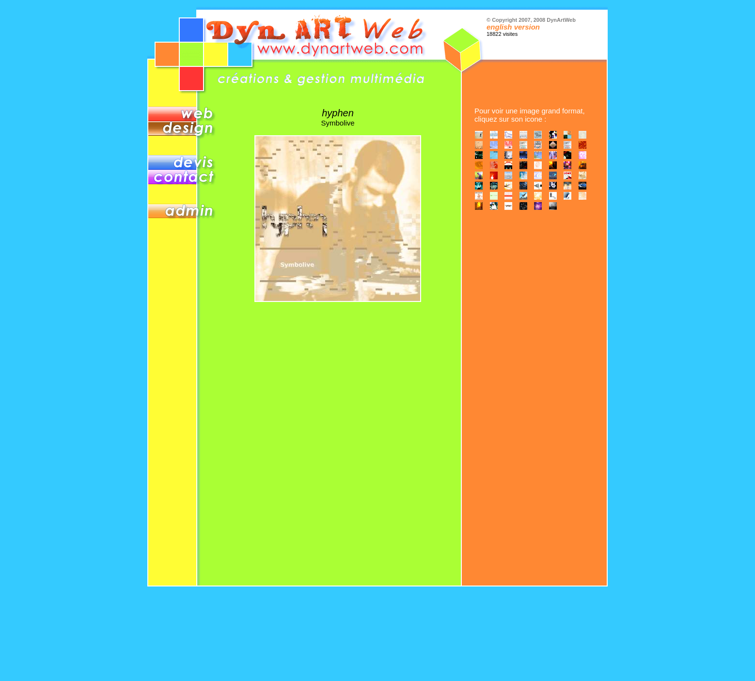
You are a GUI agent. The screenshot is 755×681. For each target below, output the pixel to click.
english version (513, 27)
